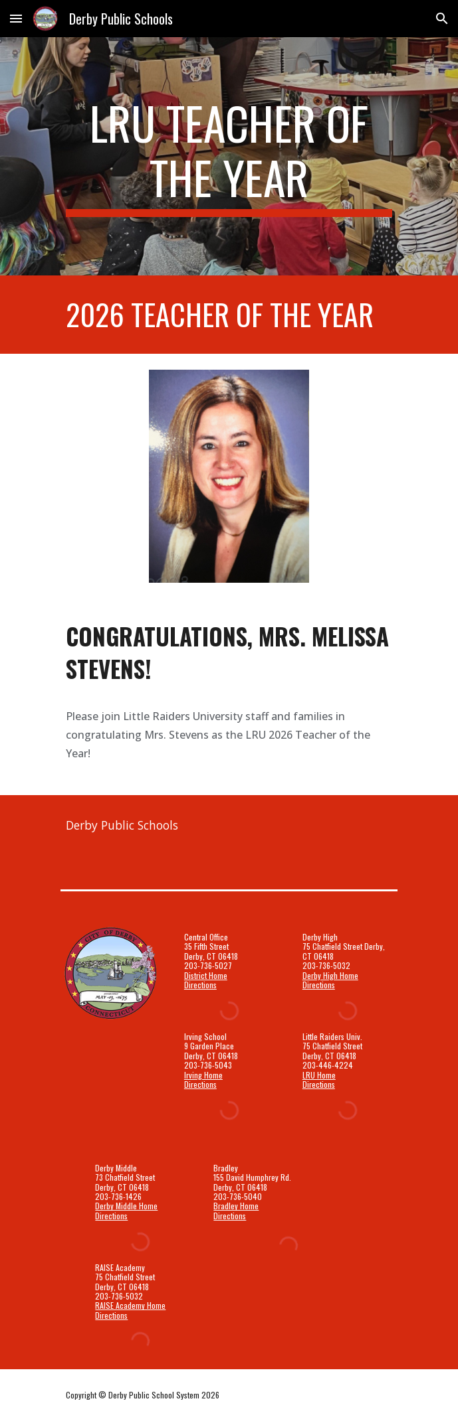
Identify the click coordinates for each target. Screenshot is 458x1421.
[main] (229, 156)
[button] (16, 18)
